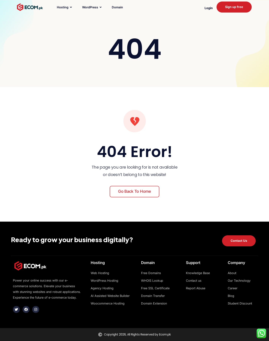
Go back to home (134, 191)
